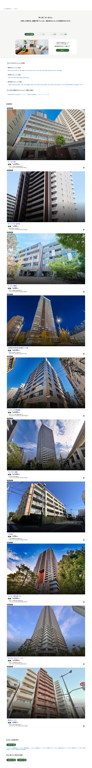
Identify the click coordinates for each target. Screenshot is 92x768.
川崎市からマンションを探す (14, 75)
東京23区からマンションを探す (15, 82)
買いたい (16, 8)
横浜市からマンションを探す (14, 68)
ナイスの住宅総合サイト (7, 8)
